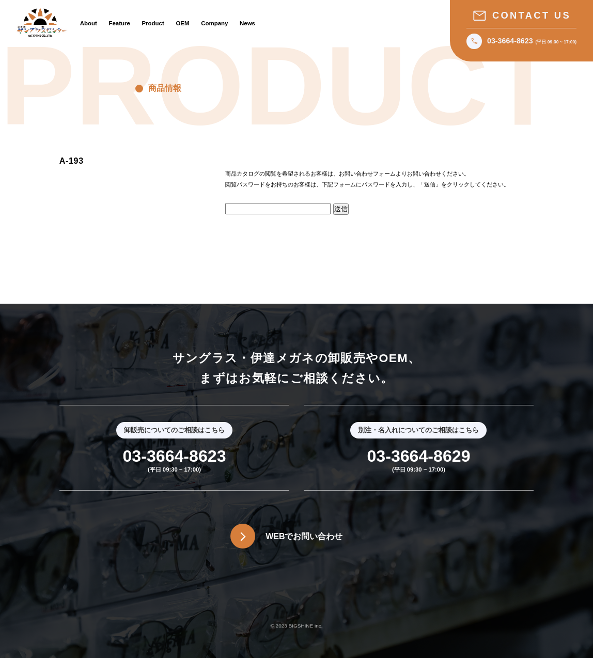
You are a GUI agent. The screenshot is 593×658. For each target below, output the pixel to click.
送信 (341, 209)
